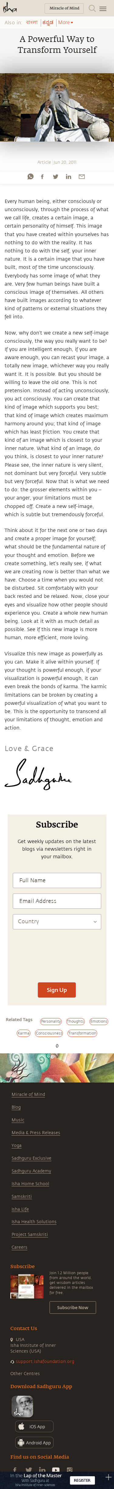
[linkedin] (68, 176)
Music (18, 1120)
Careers (19, 1247)
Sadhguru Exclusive (31, 1158)
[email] (82, 176)
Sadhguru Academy (31, 1171)
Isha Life (20, 1209)
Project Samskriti (30, 1234)
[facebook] (42, 176)
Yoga (17, 1145)
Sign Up (57, 989)
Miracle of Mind (28, 1094)
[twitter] (55, 176)
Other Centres (25, 1373)
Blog (16, 1107)
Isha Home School (30, 1184)
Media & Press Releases (36, 1132)
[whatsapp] (30, 176)
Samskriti (22, 1196)
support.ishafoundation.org (45, 1361)
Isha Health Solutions (34, 1222)
